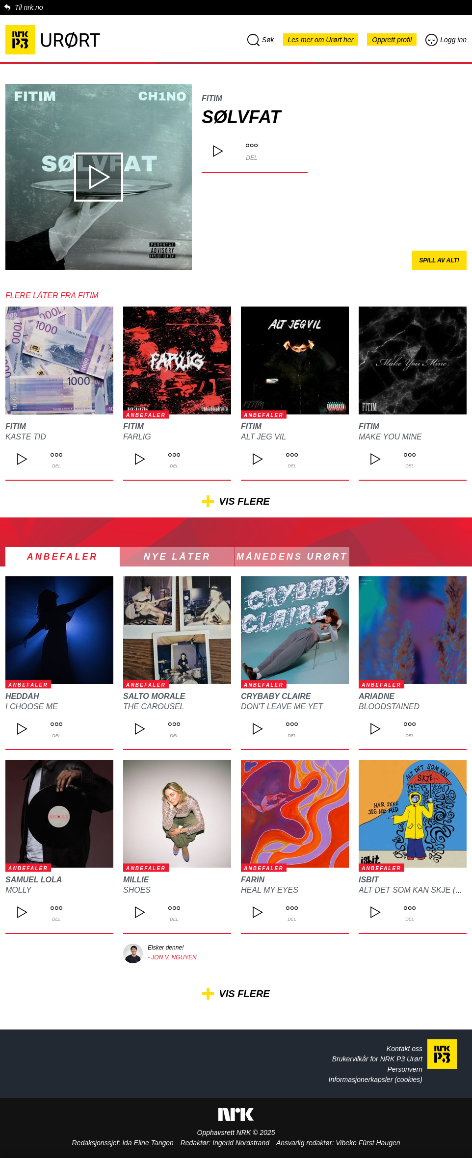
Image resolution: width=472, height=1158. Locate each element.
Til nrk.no (29, 7)
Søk (260, 40)
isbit (369, 879)
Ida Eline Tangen (148, 1143)
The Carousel (153, 706)
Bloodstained (389, 706)
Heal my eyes (269, 890)
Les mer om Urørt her (321, 40)
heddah (22, 696)
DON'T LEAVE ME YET (282, 706)
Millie (136, 879)
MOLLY (18, 890)
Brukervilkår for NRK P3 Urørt (377, 1059)
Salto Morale (154, 696)
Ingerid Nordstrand (240, 1143)
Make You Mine (390, 437)
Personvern (404, 1069)
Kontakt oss (404, 1049)
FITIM (212, 98)
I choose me (31, 706)
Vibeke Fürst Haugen (368, 1143)
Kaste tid (25, 437)
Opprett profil (392, 40)
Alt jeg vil (263, 437)
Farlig (137, 437)
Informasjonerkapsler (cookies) (375, 1079)
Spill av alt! (439, 260)
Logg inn (446, 40)
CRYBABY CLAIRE (276, 696)
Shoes (137, 890)
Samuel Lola (33, 879)
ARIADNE (376, 696)
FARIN (252, 879)
